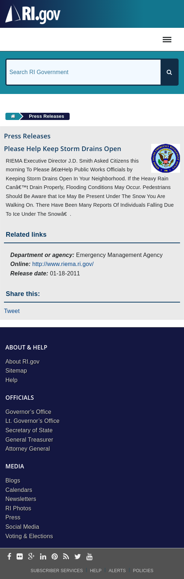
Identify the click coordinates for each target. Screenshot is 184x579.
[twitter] (77, 557)
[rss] (66, 557)
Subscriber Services (57, 570)
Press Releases (46, 116)
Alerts (117, 570)
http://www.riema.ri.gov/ (62, 264)
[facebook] (9, 557)
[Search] (169, 72)
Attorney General (27, 449)
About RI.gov (22, 362)
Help (11, 380)
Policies (143, 570)
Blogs (12, 480)
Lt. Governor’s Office (32, 421)
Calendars (18, 490)
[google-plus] (31, 557)
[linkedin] (43, 557)
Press (13, 517)
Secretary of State (29, 430)
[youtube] (89, 557)
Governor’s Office (28, 412)
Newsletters (20, 499)
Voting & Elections (29, 536)
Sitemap (16, 371)
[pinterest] (55, 557)
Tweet (12, 311)
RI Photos (18, 508)
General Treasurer (29, 440)
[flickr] (20, 557)
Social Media (22, 527)
